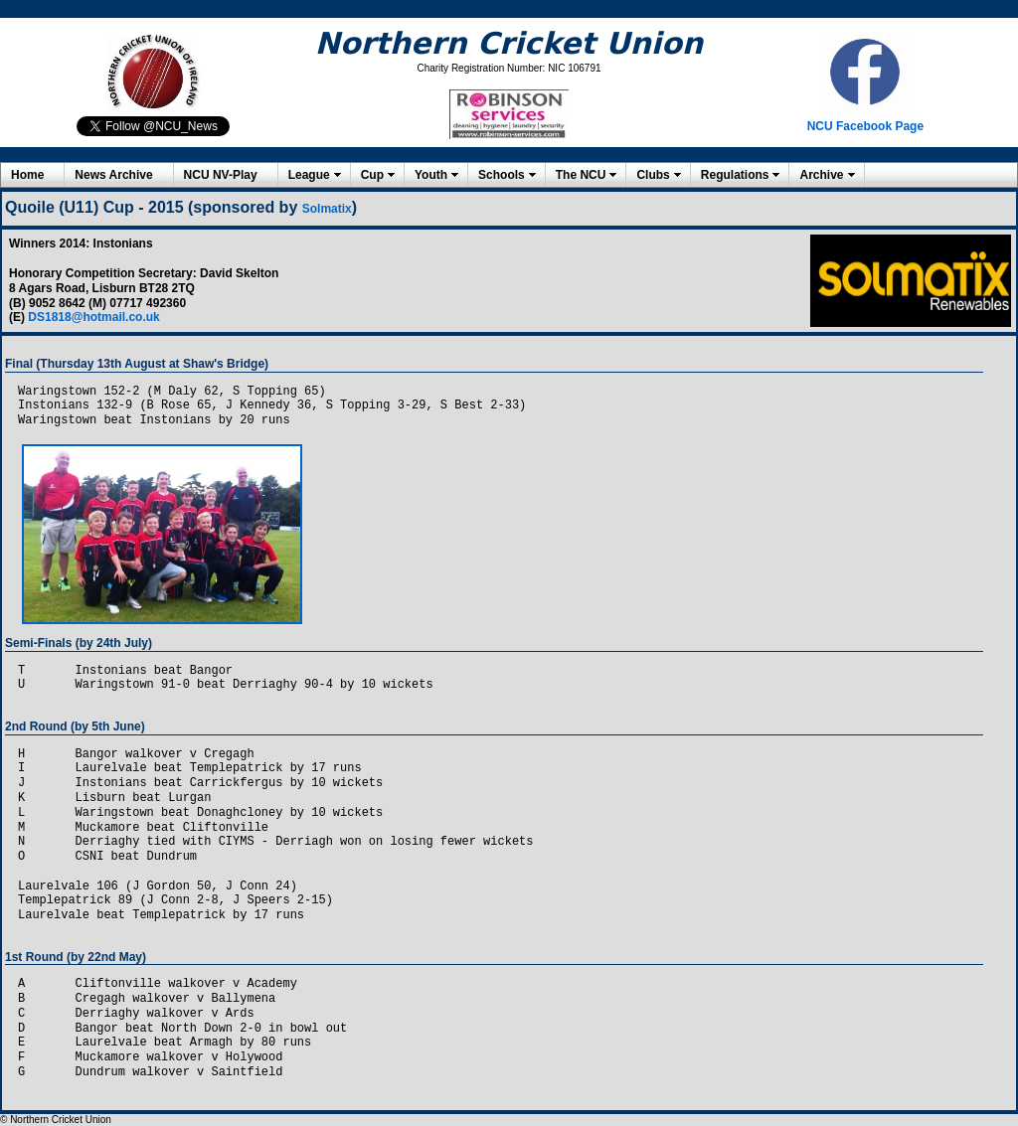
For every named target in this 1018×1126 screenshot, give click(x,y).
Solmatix (327, 209)
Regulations (735, 175)
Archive (821, 175)
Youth (431, 175)
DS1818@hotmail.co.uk (93, 317)
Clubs (652, 175)
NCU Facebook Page (865, 126)
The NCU (581, 175)
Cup (372, 175)
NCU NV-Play (220, 175)
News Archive (113, 175)
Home (27, 175)
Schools (501, 175)
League (309, 175)
